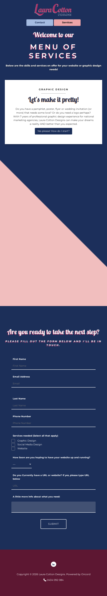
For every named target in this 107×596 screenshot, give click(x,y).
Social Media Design (29, 444)
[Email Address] (53, 383)
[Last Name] (53, 405)
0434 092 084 (55, 580)
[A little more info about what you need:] (53, 507)
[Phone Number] (53, 423)
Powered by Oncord (78, 574)
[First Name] (53, 366)
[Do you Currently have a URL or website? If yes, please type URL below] (53, 486)
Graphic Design (26, 440)
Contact (31, 21)
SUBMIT (53, 523)
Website (22, 448)
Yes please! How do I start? (53, 129)
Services (59, 21)
